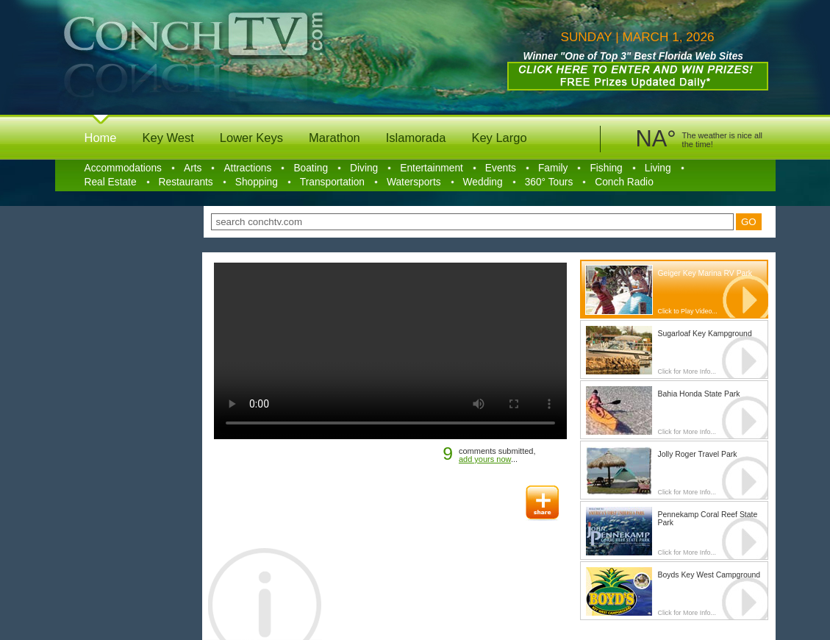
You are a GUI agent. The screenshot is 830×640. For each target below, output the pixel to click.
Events (500, 168)
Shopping (256, 182)
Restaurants (186, 182)
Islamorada (416, 137)
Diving (364, 168)
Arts (192, 168)
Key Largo (498, 137)
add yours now (485, 459)
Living (658, 168)
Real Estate (111, 182)
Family (553, 168)
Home (101, 137)
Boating (310, 168)
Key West (168, 137)
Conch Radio (624, 182)
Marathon (334, 137)
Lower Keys (251, 137)
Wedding (483, 182)
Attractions (247, 168)
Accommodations (123, 168)
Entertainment (431, 168)
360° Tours (549, 182)
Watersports (414, 182)
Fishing (606, 168)
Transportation (332, 182)
